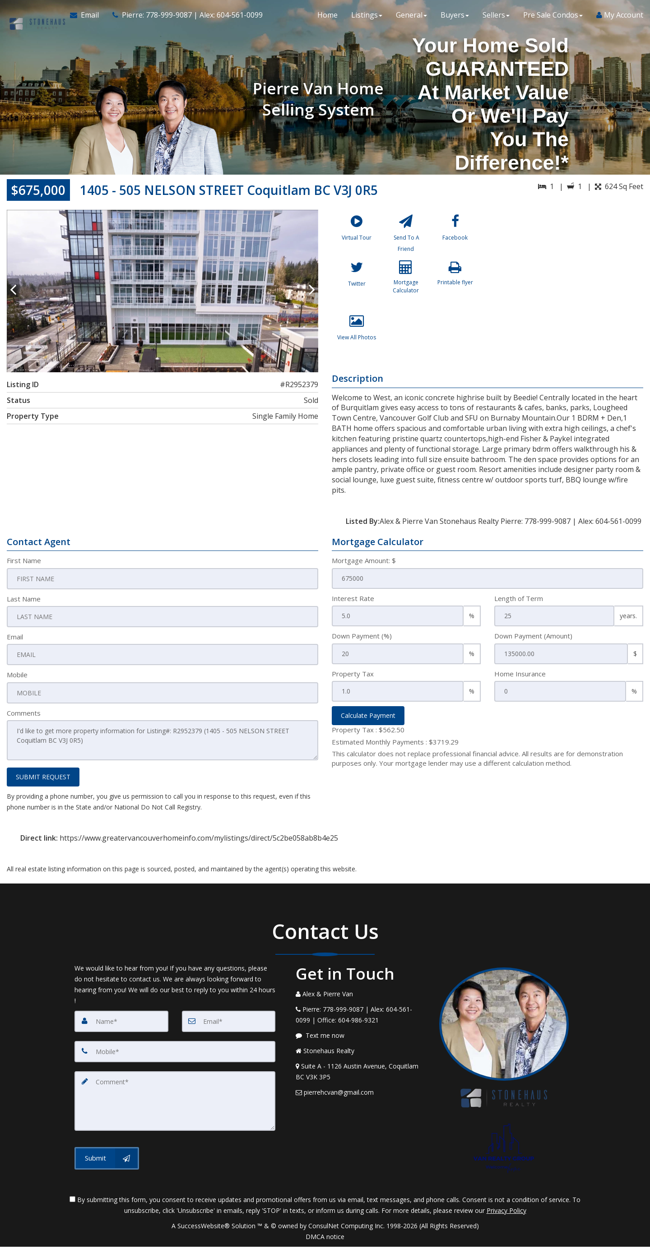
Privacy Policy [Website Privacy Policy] (506, 1212)
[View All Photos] (356, 344)
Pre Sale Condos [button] (553, 18)
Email (15, 641)
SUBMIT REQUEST (43, 779)
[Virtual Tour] (356, 237)
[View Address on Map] (361, 1074)
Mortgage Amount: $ (364, 565)
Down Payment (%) (362, 641)
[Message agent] (361, 1037)
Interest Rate (353, 603)
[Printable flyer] (455, 291)
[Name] (121, 1023)
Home (327, 18)
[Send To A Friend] (406, 237)
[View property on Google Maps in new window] (568, 277)
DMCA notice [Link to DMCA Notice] (325, 1239)
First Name (24, 565)
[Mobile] (174, 1053)
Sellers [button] (496, 18)
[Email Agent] (84, 18)
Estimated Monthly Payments (395, 747)
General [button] (411, 18)
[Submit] (106, 1157)
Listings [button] (366, 18)
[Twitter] (356, 291)
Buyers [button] (455, 18)
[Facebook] (455, 237)
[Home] (33, 18)
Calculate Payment (368, 721)
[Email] (229, 1023)
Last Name (24, 603)
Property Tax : (368, 735)
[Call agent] (181, 18)
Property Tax (353, 679)
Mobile (17, 679)
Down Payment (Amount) (533, 641)
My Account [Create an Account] (619, 18)
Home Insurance (520, 679)
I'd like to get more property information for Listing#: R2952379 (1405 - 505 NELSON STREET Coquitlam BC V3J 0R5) (162, 743)
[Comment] (174, 1101)
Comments (24, 716)
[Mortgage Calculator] (406, 291)
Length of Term (518, 603)
